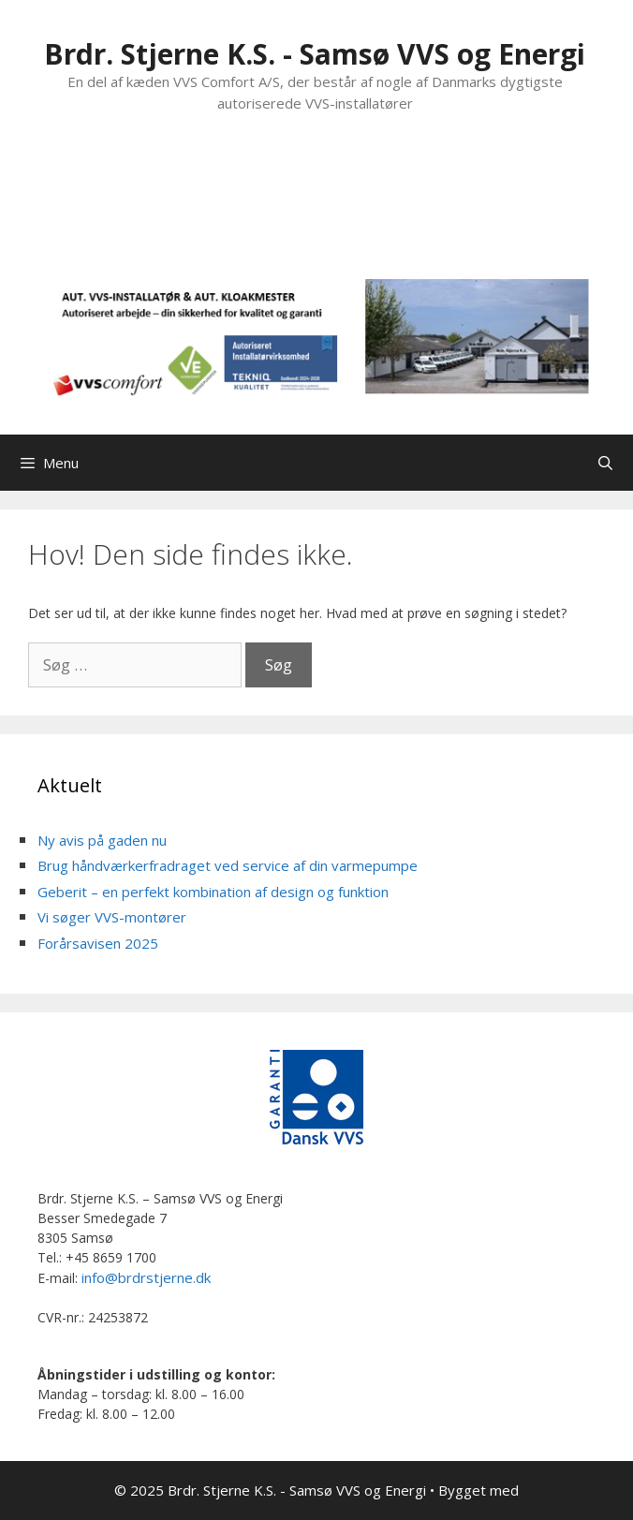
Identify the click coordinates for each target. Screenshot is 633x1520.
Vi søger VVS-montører (111, 917)
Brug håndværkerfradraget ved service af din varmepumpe (227, 865)
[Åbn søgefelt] (605, 463)
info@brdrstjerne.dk (146, 1277)
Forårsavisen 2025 (97, 943)
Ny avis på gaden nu (102, 840)
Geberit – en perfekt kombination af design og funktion (213, 891)
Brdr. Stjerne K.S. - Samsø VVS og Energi (314, 54)
